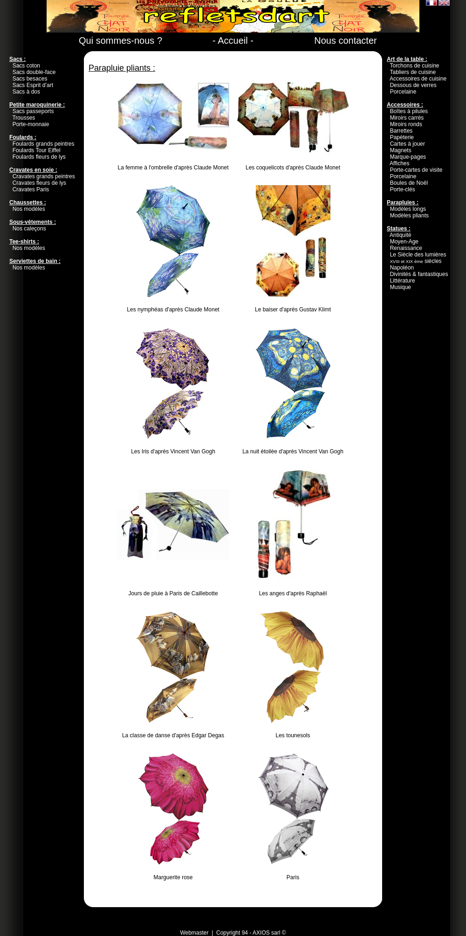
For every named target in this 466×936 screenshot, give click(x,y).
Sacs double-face (34, 72)
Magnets (400, 150)
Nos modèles (29, 209)
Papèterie (402, 137)
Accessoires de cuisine (418, 78)
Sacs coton (26, 65)
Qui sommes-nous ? (120, 40)
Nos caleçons (29, 228)
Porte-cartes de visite (416, 170)
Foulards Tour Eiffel (37, 150)
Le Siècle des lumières (418, 254)
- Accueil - (233, 40)
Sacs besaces (30, 78)
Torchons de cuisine (414, 65)
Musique (400, 287)
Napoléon (402, 267)
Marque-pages (408, 157)
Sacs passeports (33, 111)
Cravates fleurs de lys (39, 183)
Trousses (23, 117)
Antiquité (400, 235)
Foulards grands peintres (44, 144)
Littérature (402, 280)
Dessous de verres (413, 85)
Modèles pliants (409, 215)
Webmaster (194, 932)
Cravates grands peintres (44, 176)
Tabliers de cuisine (413, 72)
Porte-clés (402, 189)
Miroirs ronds (406, 124)
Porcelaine (403, 91)
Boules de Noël (409, 183)
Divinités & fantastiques (419, 274)
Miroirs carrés (407, 117)
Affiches (399, 163)
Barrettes (401, 131)
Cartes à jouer (407, 144)
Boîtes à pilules (409, 111)
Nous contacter (345, 40)
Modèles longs (408, 209)
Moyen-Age (404, 241)
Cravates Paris (31, 189)
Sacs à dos (26, 91)
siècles (416, 261)
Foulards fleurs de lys (39, 157)
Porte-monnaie (31, 124)
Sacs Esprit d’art (33, 85)
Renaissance (406, 248)
